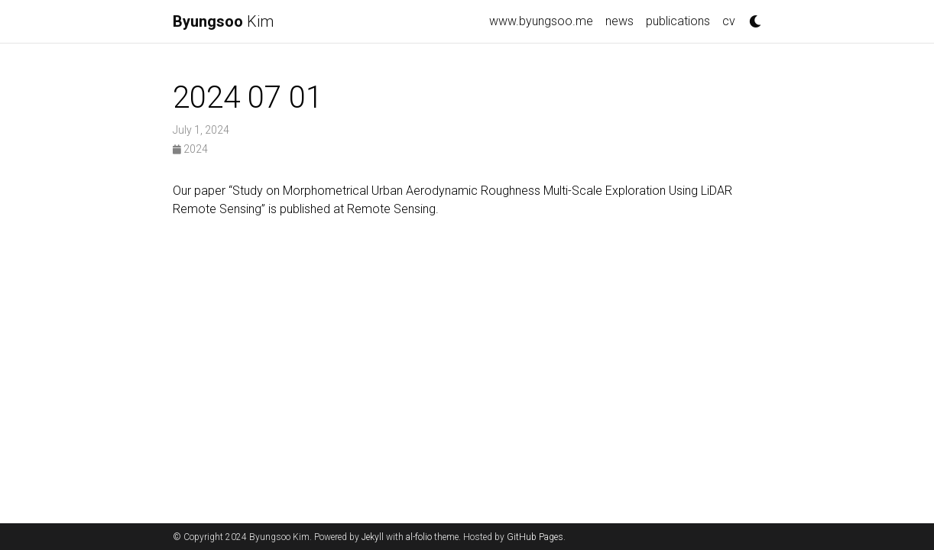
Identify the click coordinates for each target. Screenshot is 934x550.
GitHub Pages (535, 537)
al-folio (419, 537)
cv (728, 21)
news (619, 21)
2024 (190, 149)
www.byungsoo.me (541, 21)
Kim (223, 21)
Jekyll (373, 537)
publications (678, 21)
